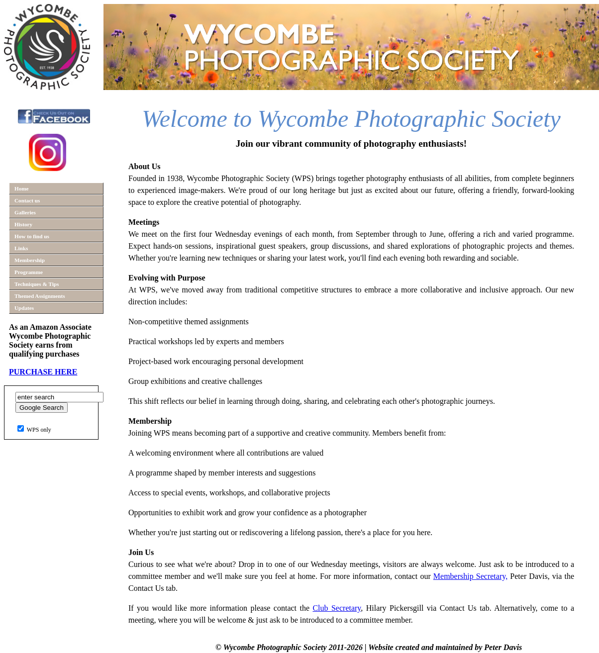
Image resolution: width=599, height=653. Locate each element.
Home (21, 188)
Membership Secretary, (470, 576)
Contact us (27, 200)
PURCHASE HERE (43, 372)
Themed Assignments (39, 296)
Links (21, 248)
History (23, 224)
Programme (28, 272)
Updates (24, 308)
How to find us (31, 236)
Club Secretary (336, 608)
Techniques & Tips (36, 284)
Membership (29, 260)
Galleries (25, 212)
